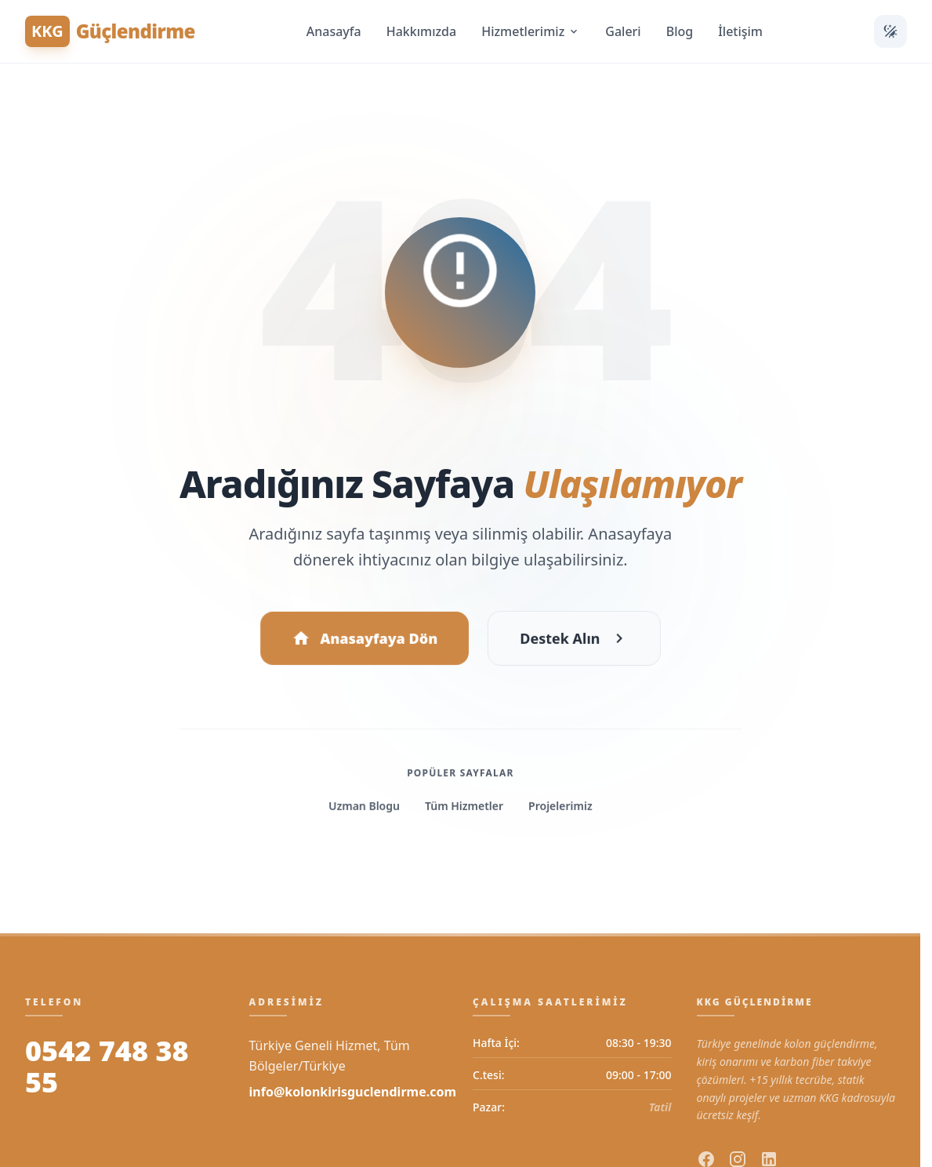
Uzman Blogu (364, 809)
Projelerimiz (559, 809)
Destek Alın (574, 641)
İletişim (740, 31)
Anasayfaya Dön (364, 641)
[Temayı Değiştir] (890, 31)
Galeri (622, 31)
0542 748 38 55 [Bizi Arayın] (107, 1066)
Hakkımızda (421, 31)
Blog (679, 31)
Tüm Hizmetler (464, 809)
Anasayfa (333, 31)
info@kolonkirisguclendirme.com (353, 1091)
